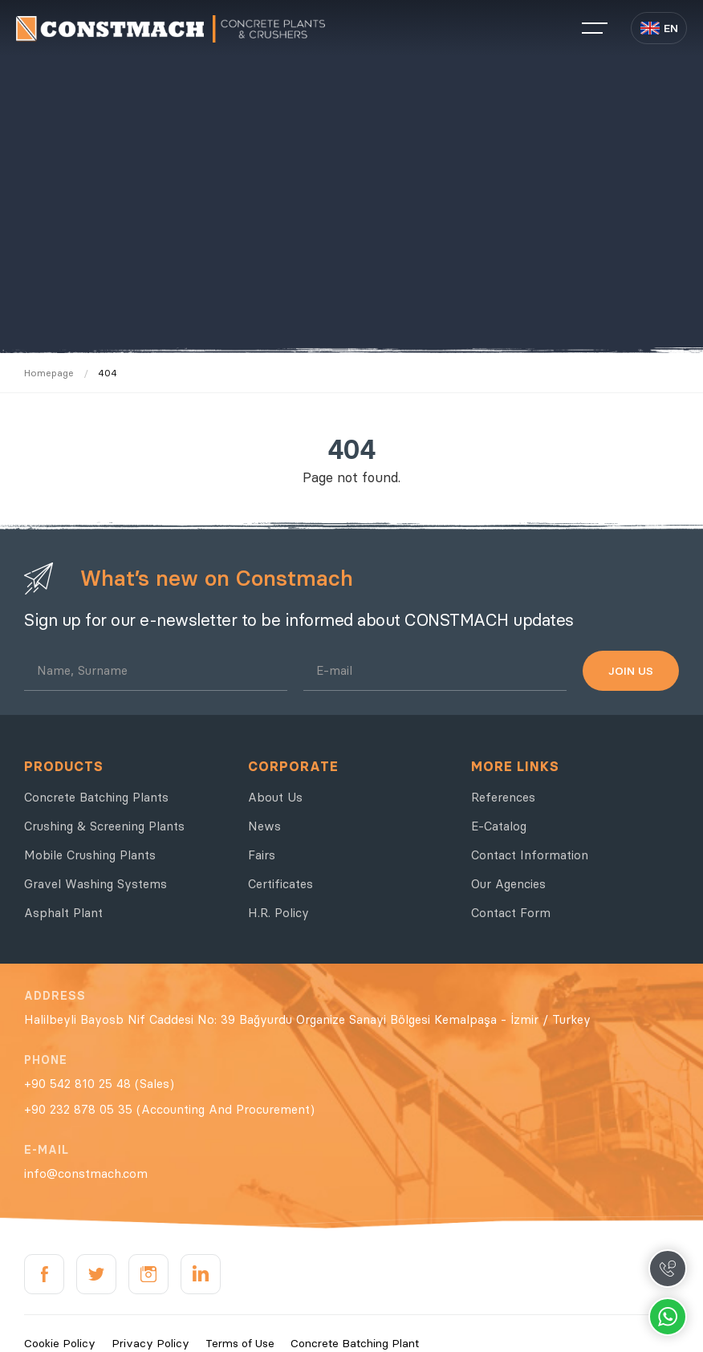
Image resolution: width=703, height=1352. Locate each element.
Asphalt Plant (63, 912)
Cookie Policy (59, 1343)
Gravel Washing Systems (95, 883)
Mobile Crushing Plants (90, 855)
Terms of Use (239, 1343)
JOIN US (630, 671)
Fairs (261, 855)
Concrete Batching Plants (96, 797)
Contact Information (529, 855)
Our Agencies (508, 883)
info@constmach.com (86, 1173)
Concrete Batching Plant (355, 1343)
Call (667, 1268)
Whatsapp (667, 1316)
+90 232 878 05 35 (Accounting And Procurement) (169, 1109)
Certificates (280, 883)
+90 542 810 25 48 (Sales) (99, 1083)
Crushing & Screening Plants (104, 826)
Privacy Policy (150, 1343)
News (264, 826)
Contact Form (511, 912)
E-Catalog (498, 826)
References (503, 797)
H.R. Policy (278, 912)
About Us (275, 797)
